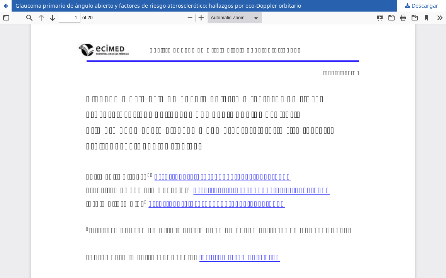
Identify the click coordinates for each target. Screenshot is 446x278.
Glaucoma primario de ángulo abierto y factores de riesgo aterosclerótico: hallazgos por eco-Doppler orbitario (158, 5)
